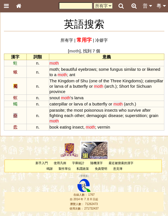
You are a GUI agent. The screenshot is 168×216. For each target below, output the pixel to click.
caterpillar (154, 80)
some (103, 69)
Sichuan (143, 86)
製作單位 (65, 168)
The (53, 80)
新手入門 (41, 163)
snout (55, 97)
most (78, 110)
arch (110, 86)
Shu (84, 80)
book (54, 127)
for (132, 86)
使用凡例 (60, 163)
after (146, 110)
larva (58, 86)
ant (72, 74)
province (58, 91)
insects (111, 110)
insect (77, 127)
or (143, 69)
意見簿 (117, 168)
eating (65, 127)
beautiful (69, 69)
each (68, 115)
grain (153, 115)
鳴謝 (49, 168)
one (93, 80)
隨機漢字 (96, 163)
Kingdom (66, 80)
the (106, 80)
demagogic (96, 115)
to (139, 69)
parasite (57, 110)
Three (115, 80)
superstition (136, 115)
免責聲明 (101, 168)
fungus (116, 69)
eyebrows (87, 69)
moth (54, 69)
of (77, 80)
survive (134, 110)
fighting (56, 115)
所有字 (67, 40)
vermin (103, 127)
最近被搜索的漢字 (121, 163)
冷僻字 (101, 40)
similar (130, 69)
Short (124, 86)
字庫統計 (78, 163)
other (79, 115)
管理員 (84, 176)
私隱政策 (83, 168)
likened (153, 69)
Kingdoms (131, 80)
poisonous (93, 110)
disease (115, 115)
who (122, 110)
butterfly (80, 86)
